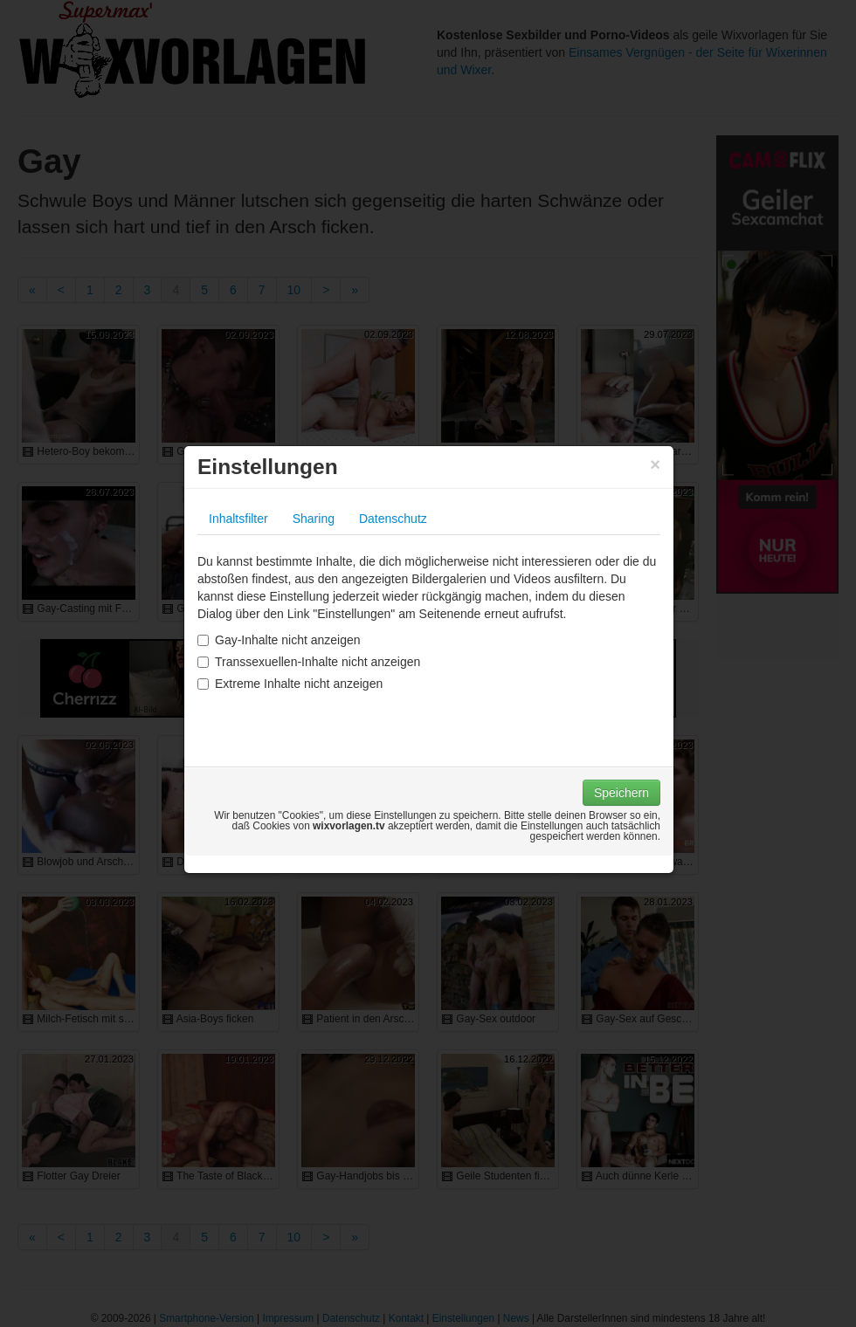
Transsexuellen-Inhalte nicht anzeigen (308, 662)
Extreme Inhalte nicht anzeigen (290, 684)
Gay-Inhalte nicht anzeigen (279, 640)
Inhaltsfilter (238, 519)
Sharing (314, 519)
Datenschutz (393, 519)
